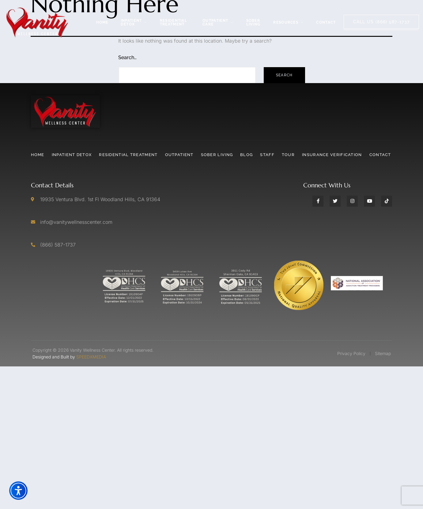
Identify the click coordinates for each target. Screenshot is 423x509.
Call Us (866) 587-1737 (381, 21)
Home (102, 22)
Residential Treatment (173, 22)
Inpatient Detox (134, 22)
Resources (288, 22)
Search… (127, 57)
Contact (326, 22)
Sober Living (253, 22)
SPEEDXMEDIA (91, 356)
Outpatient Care (218, 22)
